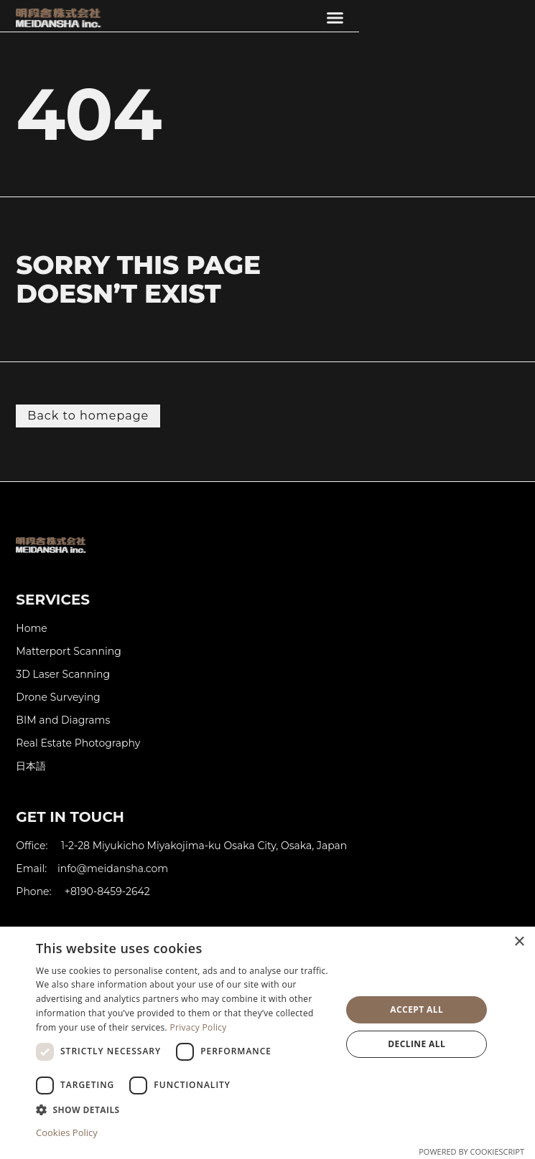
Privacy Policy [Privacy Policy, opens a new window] (198, 1027)
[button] (335, 18)
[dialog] (267, 1043)
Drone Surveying (58, 697)
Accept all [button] (416, 1009)
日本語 (31, 766)
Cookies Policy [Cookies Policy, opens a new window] (67, 1132)
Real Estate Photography (78, 743)
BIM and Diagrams (63, 720)
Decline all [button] (416, 1044)
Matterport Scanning (68, 651)
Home (31, 629)
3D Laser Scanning (63, 674)
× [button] (518, 942)
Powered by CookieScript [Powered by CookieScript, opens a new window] (471, 1151)
